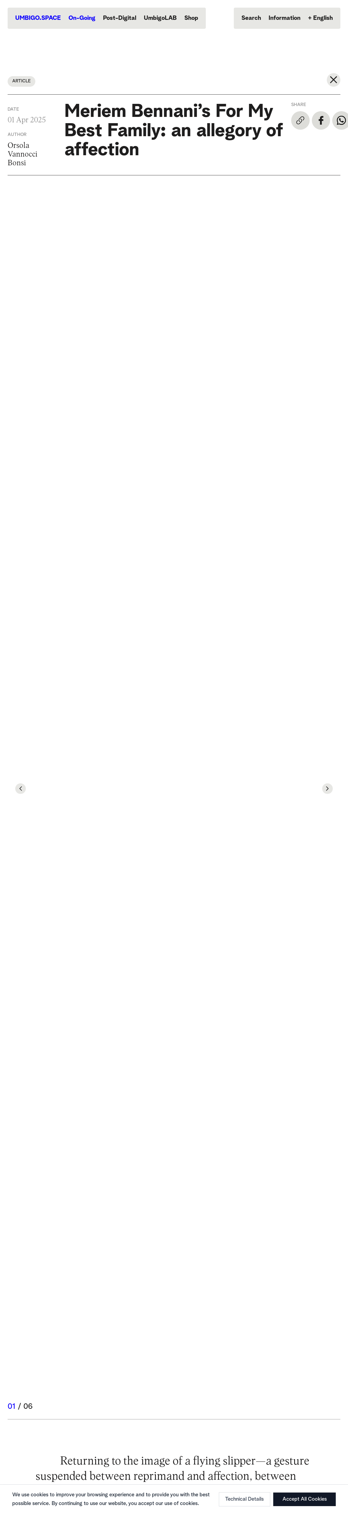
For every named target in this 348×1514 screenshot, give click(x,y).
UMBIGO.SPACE (38, 18)
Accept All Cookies (304, 1499)
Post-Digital (119, 18)
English (320, 18)
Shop (191, 18)
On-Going (82, 18)
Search (251, 18)
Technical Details (244, 1499)
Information (284, 18)
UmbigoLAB (160, 18)
